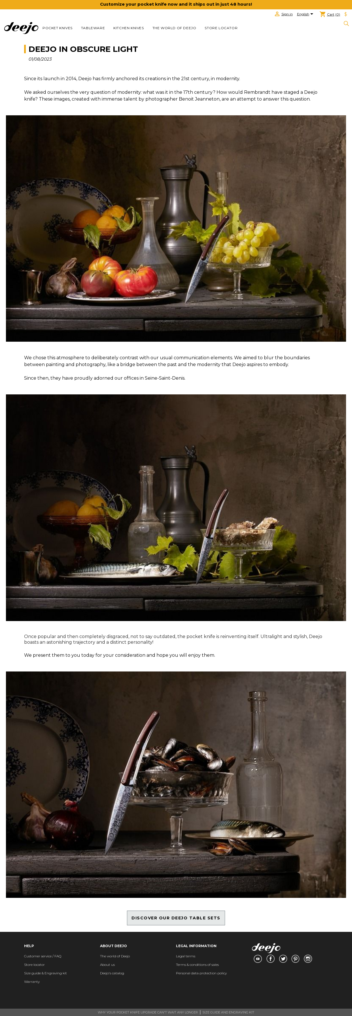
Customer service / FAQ (42, 956)
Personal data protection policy (201, 973)
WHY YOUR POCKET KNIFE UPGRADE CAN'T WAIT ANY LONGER (148, 1012)
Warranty (32, 981)
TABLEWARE (93, 28)
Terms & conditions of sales (197, 964)
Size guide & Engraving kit (45, 973)
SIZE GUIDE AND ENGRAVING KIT (228, 1012)
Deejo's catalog (112, 973)
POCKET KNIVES (58, 28)
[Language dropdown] (306, 14)
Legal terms (185, 956)
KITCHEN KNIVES (128, 28)
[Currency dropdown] (345, 14)
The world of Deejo (174, 28)
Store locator (221, 28)
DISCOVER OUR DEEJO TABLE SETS (176, 918)
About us (107, 964)
